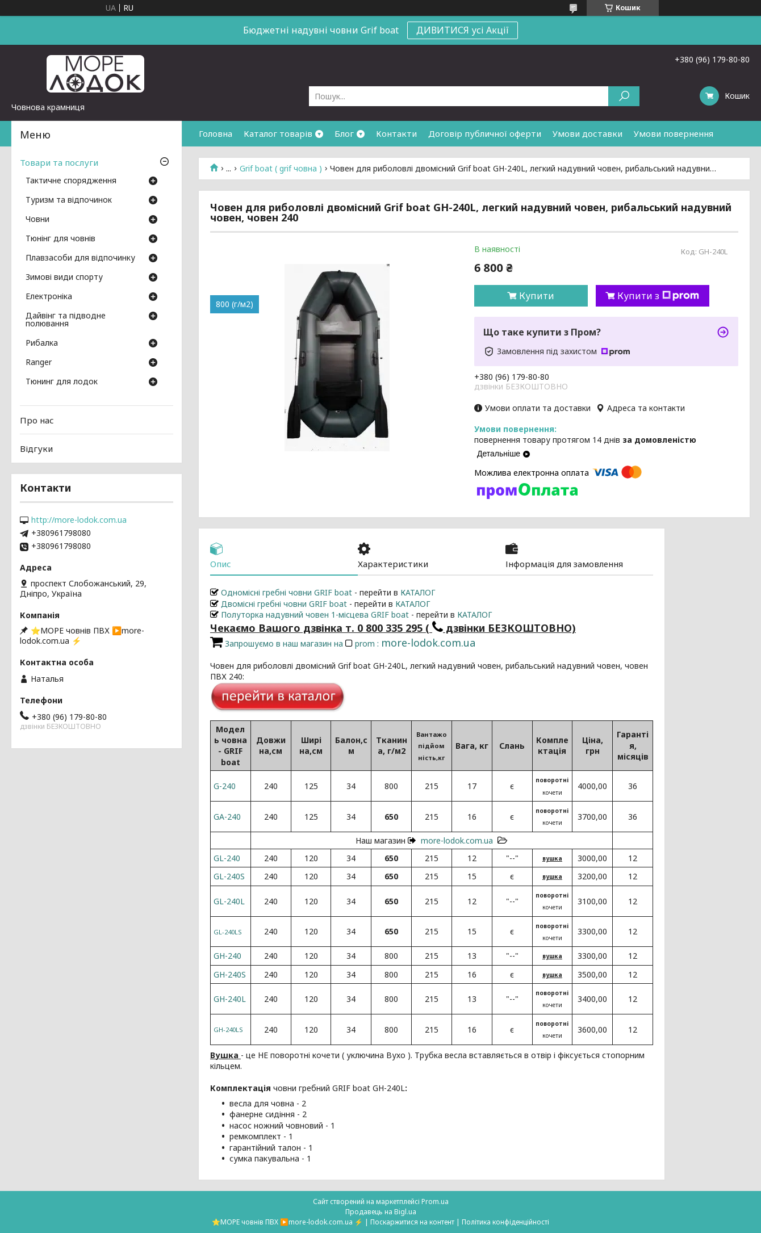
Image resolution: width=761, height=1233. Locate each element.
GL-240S (229, 876)
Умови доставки (587, 133)
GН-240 (227, 955)
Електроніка (49, 296)
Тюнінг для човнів (60, 239)
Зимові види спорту (64, 277)
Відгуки (36, 448)
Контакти (396, 133)
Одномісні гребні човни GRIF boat (281, 592)
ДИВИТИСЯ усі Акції (462, 30)
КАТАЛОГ (418, 592)
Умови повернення (673, 133)
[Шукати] (623, 96)
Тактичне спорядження (71, 181)
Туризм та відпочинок (69, 200)
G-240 (225, 786)
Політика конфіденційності (505, 1222)
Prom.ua (435, 1201)
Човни (37, 219)
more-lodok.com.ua (457, 840)
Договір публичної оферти (484, 133)
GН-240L (230, 998)
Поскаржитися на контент (412, 1222)
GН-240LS (228, 1029)
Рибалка (42, 343)
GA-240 (227, 816)
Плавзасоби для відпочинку (80, 258)
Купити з (658, 296)
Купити (536, 296)
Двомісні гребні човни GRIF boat (278, 603)
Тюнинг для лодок (62, 382)
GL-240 (227, 858)
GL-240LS (228, 932)
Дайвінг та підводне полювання (66, 320)
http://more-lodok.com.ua (79, 520)
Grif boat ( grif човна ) (281, 168)
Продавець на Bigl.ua (380, 1212)
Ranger (39, 362)
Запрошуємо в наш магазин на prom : (342, 643)
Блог (344, 133)
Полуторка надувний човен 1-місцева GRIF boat (309, 614)
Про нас (37, 420)
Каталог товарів (278, 133)
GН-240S (230, 974)
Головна (215, 133)
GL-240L (229, 901)
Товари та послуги (59, 162)
